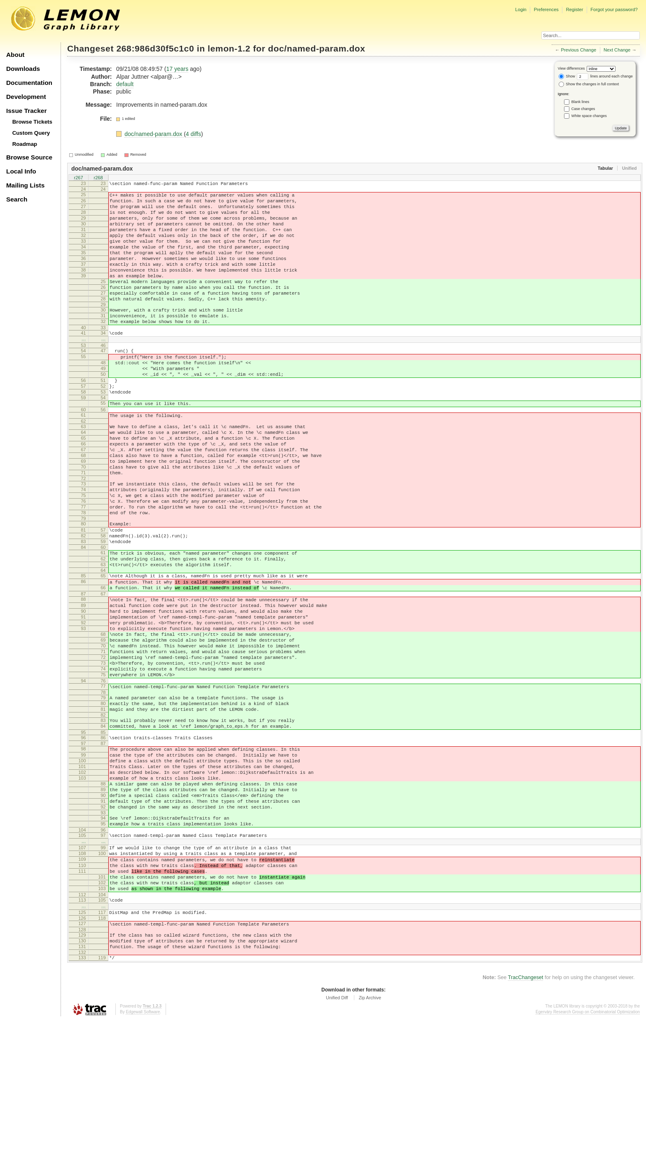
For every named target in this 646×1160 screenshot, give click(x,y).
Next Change (617, 49)
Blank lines (580, 102)
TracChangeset (525, 1117)
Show (567, 76)
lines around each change (605, 76)
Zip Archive (370, 1137)
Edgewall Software (143, 1151)
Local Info (21, 171)
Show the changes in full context (589, 84)
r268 (98, 178)
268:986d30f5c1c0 (155, 48)
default (124, 84)
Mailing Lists (25, 185)
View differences (571, 68)
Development (26, 96)
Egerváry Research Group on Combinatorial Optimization (588, 1151)
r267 (78, 178)
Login (520, 9)
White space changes (589, 116)
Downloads (23, 68)
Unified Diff (337, 1137)
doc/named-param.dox (316, 48)
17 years (177, 69)
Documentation (29, 82)
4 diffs (193, 134)
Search (16, 199)
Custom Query (31, 133)
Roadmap (24, 144)
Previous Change (578, 49)
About (15, 54)
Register (574, 9)
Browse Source (29, 157)
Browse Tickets (32, 122)
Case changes (583, 109)
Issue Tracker (26, 110)
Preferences (546, 9)
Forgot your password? (613, 9)
